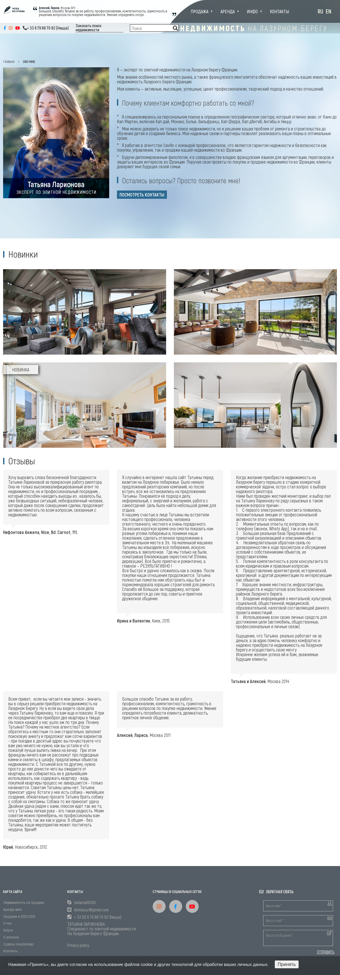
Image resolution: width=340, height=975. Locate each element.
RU (320, 11)
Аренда (229, 11)
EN (328, 11)
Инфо (254, 11)
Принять (287, 964)
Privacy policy (78, 945)
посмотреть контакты (142, 194)
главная (8, 61)
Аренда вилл (12, 909)
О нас (7, 922)
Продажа (201, 11)
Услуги (8, 929)
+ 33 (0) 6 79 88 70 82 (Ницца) (97, 916)
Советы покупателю (18, 943)
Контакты (279, 11)
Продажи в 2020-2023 (19, 916)
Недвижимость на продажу (23, 902)
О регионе (11, 936)
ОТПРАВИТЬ (325, 952)
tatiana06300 (85, 902)
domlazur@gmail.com (91, 909)
